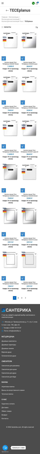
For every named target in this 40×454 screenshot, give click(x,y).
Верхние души (6, 352)
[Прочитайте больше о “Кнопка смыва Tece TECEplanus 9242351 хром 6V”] (23, 146)
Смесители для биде (9, 377)
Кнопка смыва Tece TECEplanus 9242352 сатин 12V (10, 108)
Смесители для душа (9, 373)
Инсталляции (13, 17)
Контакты (5, 418)
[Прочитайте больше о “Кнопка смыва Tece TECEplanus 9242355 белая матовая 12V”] (23, 102)
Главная (4, 17)
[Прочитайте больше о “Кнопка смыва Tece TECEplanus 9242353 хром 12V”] (23, 58)
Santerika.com (16, 427)
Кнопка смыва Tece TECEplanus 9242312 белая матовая (29, 283)
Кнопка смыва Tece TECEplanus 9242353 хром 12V (29, 64)
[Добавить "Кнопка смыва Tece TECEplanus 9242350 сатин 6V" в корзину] (4, 190)
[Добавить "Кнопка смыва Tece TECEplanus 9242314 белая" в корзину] (4, 278)
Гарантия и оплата (8, 404)
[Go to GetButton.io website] (5, 452)
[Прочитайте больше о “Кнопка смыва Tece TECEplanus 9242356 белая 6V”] (4, 146)
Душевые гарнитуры (9, 345)
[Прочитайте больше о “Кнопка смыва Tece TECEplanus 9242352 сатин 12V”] (4, 102)
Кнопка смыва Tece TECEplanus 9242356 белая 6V (10, 152)
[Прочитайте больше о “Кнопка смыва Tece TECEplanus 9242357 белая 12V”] (4, 58)
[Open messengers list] (5, 447)
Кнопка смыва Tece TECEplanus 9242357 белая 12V (10, 64)
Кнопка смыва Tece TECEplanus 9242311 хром (10, 239)
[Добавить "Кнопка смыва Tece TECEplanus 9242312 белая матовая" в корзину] (23, 278)
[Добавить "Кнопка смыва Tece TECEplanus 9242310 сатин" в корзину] (23, 234)
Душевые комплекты (9, 341)
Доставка (5, 407)
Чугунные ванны (7, 394)
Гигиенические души (9, 356)
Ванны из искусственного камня (13, 390)
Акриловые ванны (8, 386)
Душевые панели (8, 348)
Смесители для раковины (11, 366)
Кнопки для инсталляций (10, 19)
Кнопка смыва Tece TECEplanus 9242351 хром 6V (29, 151)
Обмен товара (6, 411)
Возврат (4, 415)
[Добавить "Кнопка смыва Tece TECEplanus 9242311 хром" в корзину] (4, 234)
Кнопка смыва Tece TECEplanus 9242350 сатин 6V (10, 196)
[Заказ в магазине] (36, 27)
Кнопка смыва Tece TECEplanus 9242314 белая (10, 283)
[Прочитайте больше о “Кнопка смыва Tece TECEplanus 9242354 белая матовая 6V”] (23, 190)
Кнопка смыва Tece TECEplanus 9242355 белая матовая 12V (29, 108)
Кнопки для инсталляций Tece (12, 21)
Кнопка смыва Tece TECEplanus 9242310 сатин (29, 239)
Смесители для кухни (9, 369)
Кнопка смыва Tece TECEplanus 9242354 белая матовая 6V (29, 196)
